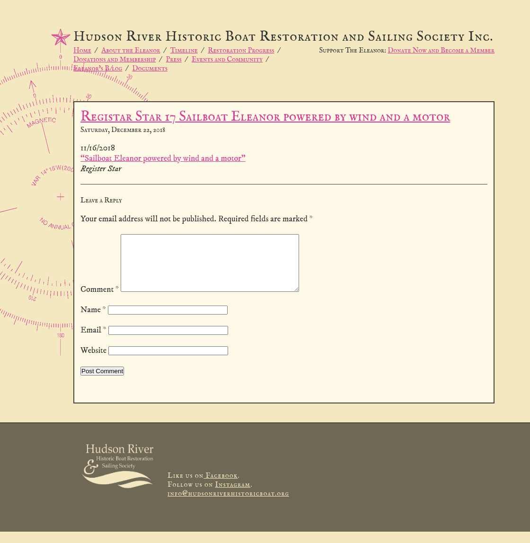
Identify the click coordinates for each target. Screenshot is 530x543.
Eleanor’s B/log (97, 68)
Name (93, 321)
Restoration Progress (241, 50)
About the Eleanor (130, 50)
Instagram (233, 495)
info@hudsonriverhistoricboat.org (228, 504)
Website (93, 362)
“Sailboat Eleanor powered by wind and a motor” (163, 158)
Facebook (220, 486)
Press (174, 59)
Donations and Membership (114, 59)
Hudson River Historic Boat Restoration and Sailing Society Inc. (283, 37)
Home (82, 50)
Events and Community (227, 59)
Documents (150, 68)
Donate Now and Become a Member (441, 50)
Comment (99, 301)
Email (93, 341)
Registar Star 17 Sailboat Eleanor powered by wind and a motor (265, 117)
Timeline (184, 50)
